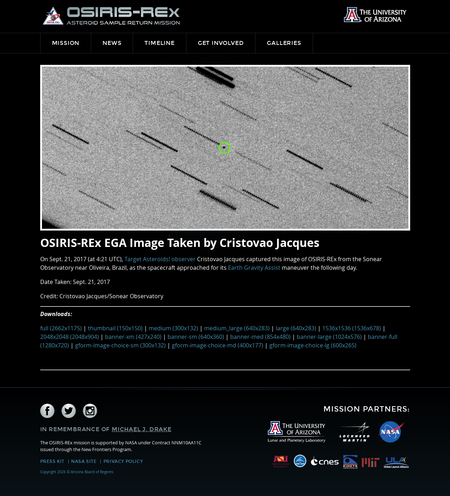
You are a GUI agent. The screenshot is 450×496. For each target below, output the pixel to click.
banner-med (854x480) (260, 337)
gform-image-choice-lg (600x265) (312, 345)
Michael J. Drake (141, 429)
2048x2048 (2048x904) (69, 337)
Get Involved (221, 43)
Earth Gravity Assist (254, 268)
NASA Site (83, 461)
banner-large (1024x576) (329, 337)
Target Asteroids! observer (160, 259)
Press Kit (52, 461)
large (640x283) (296, 328)
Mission (66, 43)
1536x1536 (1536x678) (351, 328)
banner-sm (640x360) (196, 337)
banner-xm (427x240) (133, 337)
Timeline (159, 43)
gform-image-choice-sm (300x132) (120, 345)
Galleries (284, 43)
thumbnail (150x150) (115, 328)
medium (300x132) (173, 328)
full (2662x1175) (61, 328)
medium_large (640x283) (237, 328)
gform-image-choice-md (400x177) (217, 345)
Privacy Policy (123, 461)
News (111, 43)
